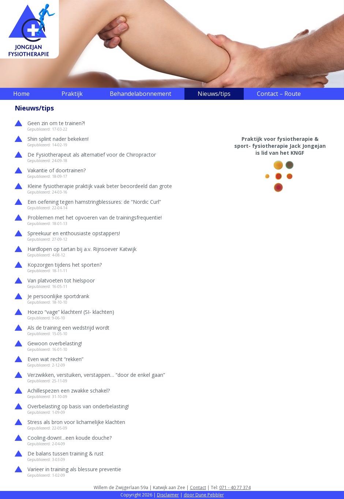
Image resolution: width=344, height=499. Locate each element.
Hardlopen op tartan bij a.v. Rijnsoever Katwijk (82, 248)
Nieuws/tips (214, 94)
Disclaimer (168, 495)
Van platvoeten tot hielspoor (61, 280)
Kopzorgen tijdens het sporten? (64, 264)
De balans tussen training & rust (65, 453)
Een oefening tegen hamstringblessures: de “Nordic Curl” (94, 201)
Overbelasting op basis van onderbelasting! (78, 406)
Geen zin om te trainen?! (56, 123)
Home (21, 94)
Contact (198, 487)
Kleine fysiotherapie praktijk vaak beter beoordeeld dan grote (99, 186)
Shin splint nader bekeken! (58, 138)
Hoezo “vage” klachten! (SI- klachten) (70, 311)
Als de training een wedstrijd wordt (68, 327)
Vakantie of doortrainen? (56, 170)
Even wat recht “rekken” (55, 359)
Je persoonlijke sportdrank (58, 296)
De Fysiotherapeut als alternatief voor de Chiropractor (91, 154)
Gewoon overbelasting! (54, 343)
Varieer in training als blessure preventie (74, 469)
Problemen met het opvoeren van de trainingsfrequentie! (94, 217)
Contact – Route (279, 94)
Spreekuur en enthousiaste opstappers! (73, 233)
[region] (172, 44)
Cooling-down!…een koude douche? (69, 437)
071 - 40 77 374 (235, 487)
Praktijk (72, 94)
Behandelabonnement (140, 94)
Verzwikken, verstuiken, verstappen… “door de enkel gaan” (96, 374)
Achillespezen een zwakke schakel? (68, 390)
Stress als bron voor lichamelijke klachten (76, 422)
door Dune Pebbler (204, 495)
